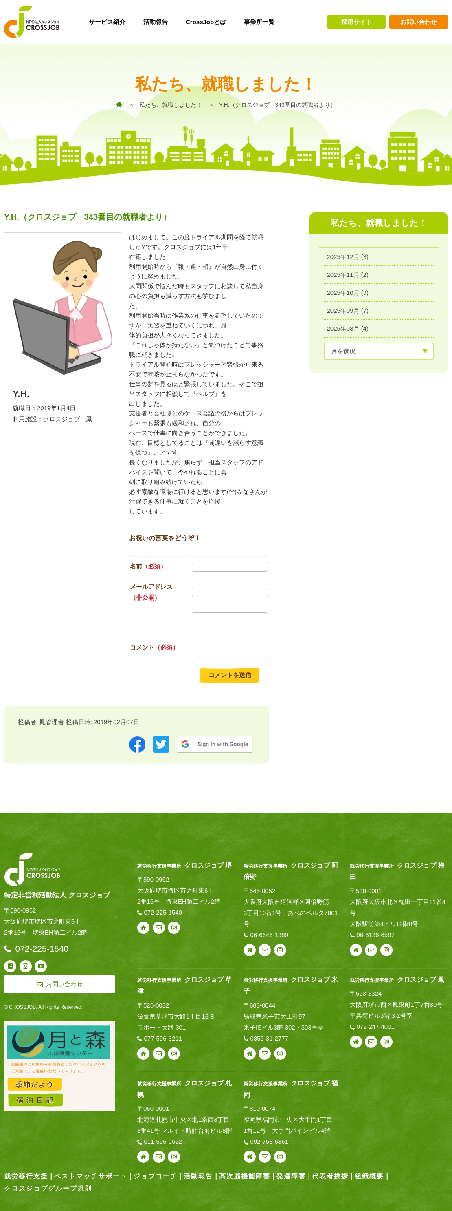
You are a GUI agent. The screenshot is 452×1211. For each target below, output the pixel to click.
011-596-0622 (163, 1141)
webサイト (143, 928)
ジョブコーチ (156, 1176)
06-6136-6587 (375, 934)
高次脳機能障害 (244, 1176)
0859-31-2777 (269, 1038)
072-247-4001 (375, 1026)
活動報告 (198, 1176)
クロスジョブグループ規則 (48, 1188)
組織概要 (369, 1176)
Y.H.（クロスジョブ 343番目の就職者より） (277, 105)
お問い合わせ (418, 21)
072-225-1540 (163, 912)
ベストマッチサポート (90, 1176)
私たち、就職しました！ (170, 105)
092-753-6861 (269, 1141)
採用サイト (356, 21)
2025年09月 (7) (348, 310)
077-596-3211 (163, 1038)
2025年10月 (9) (348, 292)
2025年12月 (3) (348, 256)
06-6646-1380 (269, 934)
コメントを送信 (229, 675)
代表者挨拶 (330, 1176)
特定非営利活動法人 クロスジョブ (57, 895)
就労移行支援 (26, 1176)
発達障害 (291, 1176)
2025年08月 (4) (348, 328)
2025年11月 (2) (348, 274)
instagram (174, 928)
